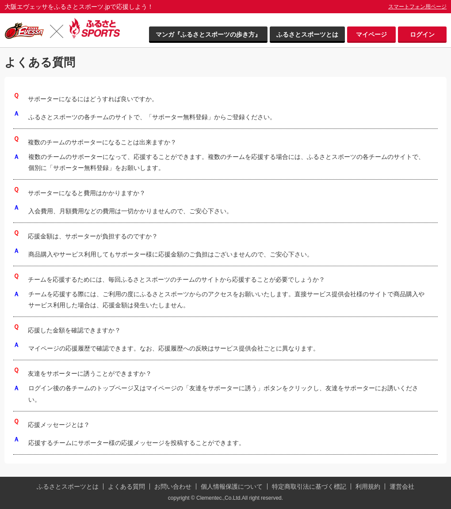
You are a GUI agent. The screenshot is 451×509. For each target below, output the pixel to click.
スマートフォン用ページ (417, 7)
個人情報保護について (232, 486)
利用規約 (367, 486)
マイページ (371, 34)
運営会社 (402, 486)
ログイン (422, 34)
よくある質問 (126, 486)
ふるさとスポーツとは (307, 34)
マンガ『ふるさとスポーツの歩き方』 (208, 34)
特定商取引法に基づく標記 (309, 486)
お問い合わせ (172, 486)
